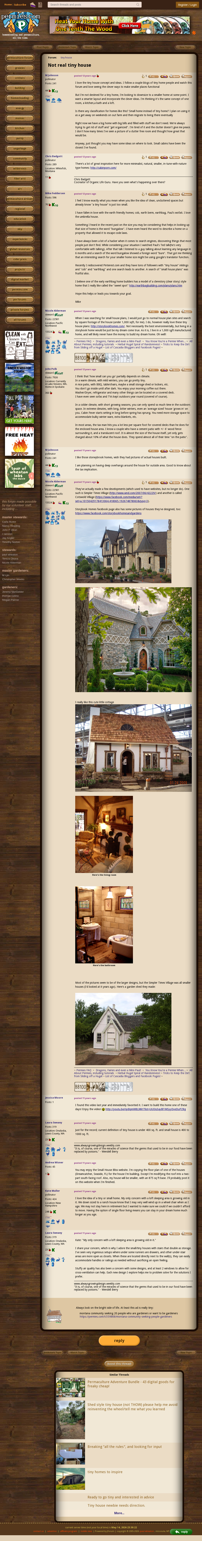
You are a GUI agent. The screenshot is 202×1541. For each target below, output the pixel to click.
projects (20, 269)
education (20, 219)
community (20, 158)
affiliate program (68, 1531)
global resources (20, 249)
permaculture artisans (20, 199)
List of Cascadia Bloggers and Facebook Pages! (132, 347)
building (20, 88)
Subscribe (20, 4)
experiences (20, 239)
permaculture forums (20, 57)
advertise (52, 1531)
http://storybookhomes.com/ (108, 326)
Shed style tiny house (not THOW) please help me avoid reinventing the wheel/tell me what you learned (133, 1407)
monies (19, 118)
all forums (20, 319)
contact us (38, 1531)
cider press (20, 259)
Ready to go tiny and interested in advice (121, 1497)
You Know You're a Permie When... (165, 341)
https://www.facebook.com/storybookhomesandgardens (108, 513)
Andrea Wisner (54, 1162)
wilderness (19, 168)
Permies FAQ (83, 341)
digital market (20, 279)
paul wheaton (147, 1531)
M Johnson (51, 75)
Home (8, 4)
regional (20, 209)
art (20, 189)
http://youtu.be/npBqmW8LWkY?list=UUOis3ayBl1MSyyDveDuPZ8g (146, 1109)
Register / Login (187, 4)
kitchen (19, 128)
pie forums (19, 299)
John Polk (51, 368)
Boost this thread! (119, 1364)
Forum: (52, 57)
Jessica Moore (54, 1097)
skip (20, 229)
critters (20, 78)
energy (20, 108)
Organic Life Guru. (100, 182)
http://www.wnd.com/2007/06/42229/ (133, 493)
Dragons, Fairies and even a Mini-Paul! (118, 341)
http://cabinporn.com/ (103, 167)
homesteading (20, 98)
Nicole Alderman (55, 310)
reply (119, 1340)
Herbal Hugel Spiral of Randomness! (139, 344)
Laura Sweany (53, 1122)
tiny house (66, 57)
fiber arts (20, 178)
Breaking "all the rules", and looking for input (125, 1447)
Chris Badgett (54, 156)
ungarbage (19, 148)
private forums (20, 309)
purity (19, 138)
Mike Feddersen (55, 193)
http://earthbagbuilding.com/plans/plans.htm (155, 285)
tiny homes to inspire (105, 1472)
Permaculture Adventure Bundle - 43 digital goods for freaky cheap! (131, 1384)
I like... (49, 96)
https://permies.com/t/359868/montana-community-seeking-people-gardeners (126, 1316)
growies (20, 68)
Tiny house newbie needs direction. (116, 1505)
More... (119, 1513)
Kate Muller (52, 1190)
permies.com (20, 289)
